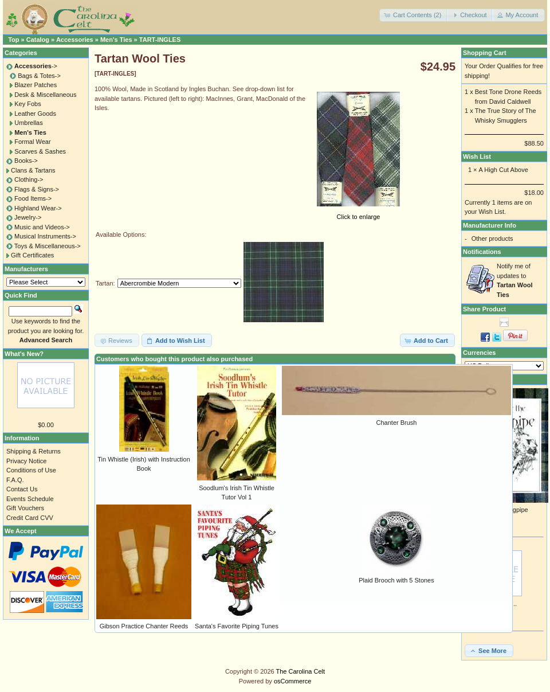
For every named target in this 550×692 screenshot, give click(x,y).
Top (13, 39)
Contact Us (21, 489)
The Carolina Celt (300, 671)
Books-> (26, 160)
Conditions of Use (31, 470)
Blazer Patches (35, 84)
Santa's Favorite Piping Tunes (236, 626)
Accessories (74, 39)
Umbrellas (28, 122)
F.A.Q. (15, 479)
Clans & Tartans (33, 170)
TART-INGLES (160, 39)
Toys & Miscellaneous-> (47, 246)
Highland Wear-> (38, 208)
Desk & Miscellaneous (45, 94)
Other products (492, 238)
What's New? (24, 353)
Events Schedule (30, 498)
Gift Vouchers (25, 508)
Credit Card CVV (29, 517)
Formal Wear (32, 141)
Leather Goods (35, 113)
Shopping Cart (484, 52)
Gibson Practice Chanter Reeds (144, 626)
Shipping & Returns (33, 451)
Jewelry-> (27, 217)
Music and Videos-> (42, 227)
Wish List (477, 156)
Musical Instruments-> (45, 236)
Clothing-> (28, 179)
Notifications (482, 251)
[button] (413, 15)
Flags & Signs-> (36, 189)
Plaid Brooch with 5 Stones (396, 580)
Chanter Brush (396, 422)
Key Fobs (27, 103)
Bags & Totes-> (39, 75)
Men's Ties (116, 39)
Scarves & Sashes (40, 151)
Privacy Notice (26, 461)
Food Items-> (33, 198)
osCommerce (292, 681)
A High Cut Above (503, 169)
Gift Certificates (32, 255)
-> (35, 65)
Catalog (37, 39)
